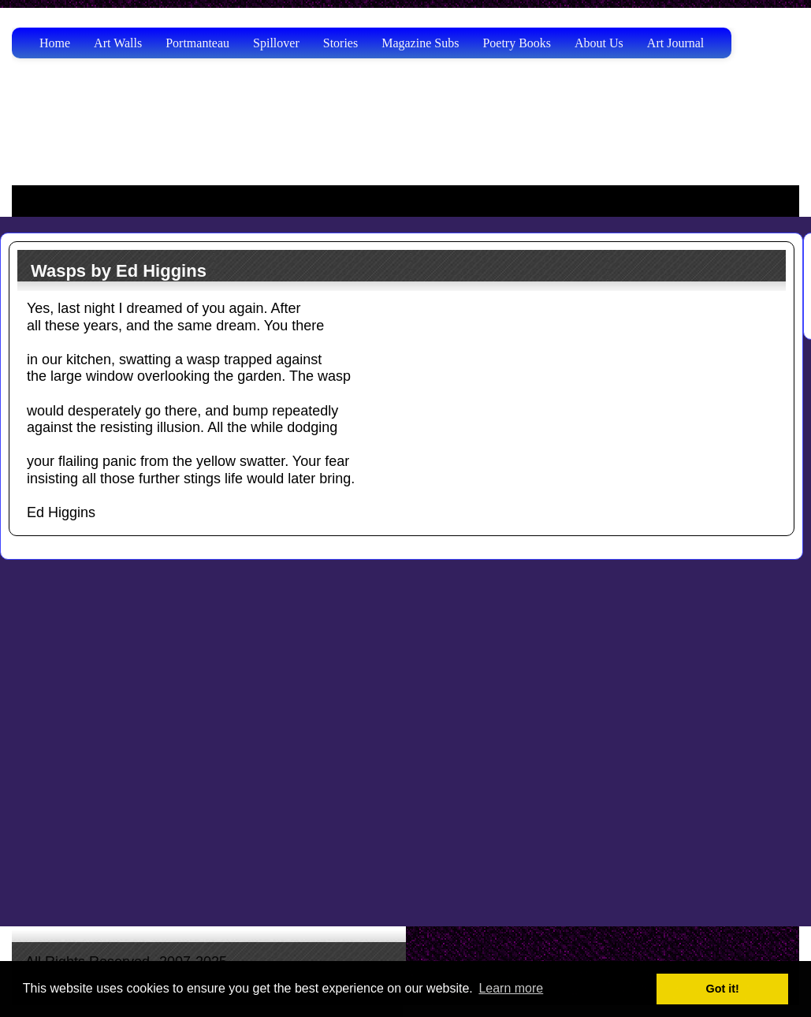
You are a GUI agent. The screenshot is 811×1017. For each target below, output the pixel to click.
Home (54, 43)
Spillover (276, 43)
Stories (340, 43)
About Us (599, 43)
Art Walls (118, 43)
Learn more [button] (510, 988)
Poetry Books (516, 43)
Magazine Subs (420, 43)
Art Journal (675, 43)
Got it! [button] (722, 988)
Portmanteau (197, 43)
